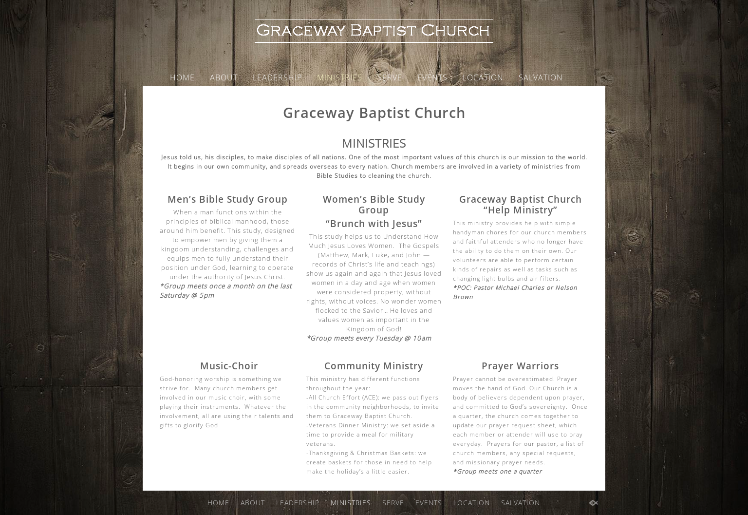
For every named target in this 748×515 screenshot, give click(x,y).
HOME (182, 77)
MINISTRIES (339, 77)
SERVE (389, 77)
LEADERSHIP (277, 77)
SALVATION (541, 77)
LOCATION (483, 77)
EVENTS (432, 77)
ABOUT (224, 77)
